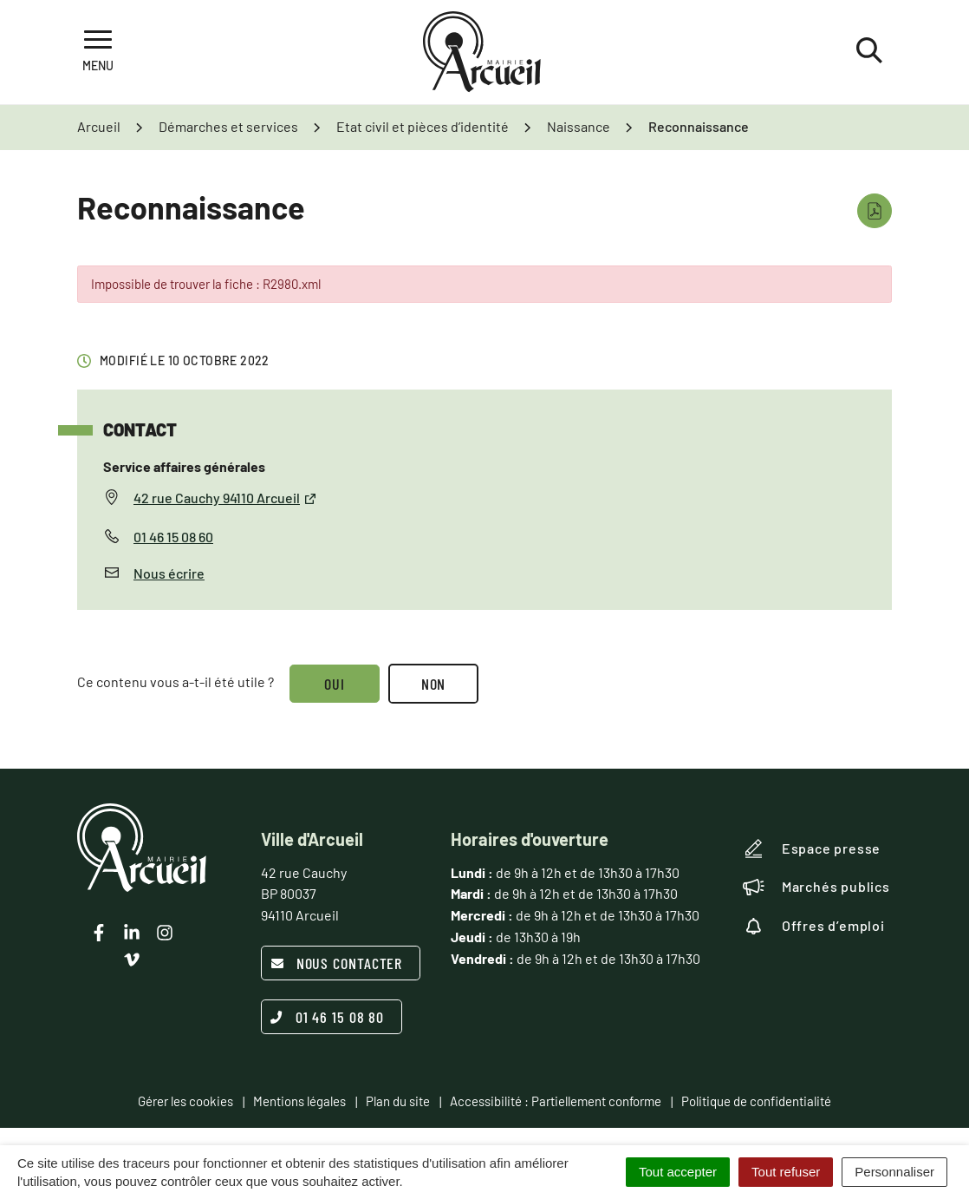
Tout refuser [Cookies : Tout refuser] (785, 1171)
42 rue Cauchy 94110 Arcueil (225, 497)
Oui (334, 683)
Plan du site (398, 1101)
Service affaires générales (184, 466)
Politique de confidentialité (756, 1101)
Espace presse (812, 848)
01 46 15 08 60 (173, 536)
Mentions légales (299, 1101)
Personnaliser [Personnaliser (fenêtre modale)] (894, 1171)
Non (433, 683)
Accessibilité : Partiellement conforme (555, 1101)
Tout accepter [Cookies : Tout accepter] (678, 1171)
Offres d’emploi (814, 925)
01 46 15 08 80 (327, 1016)
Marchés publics (816, 886)
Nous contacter (336, 963)
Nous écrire (169, 573)
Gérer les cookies (185, 1101)
